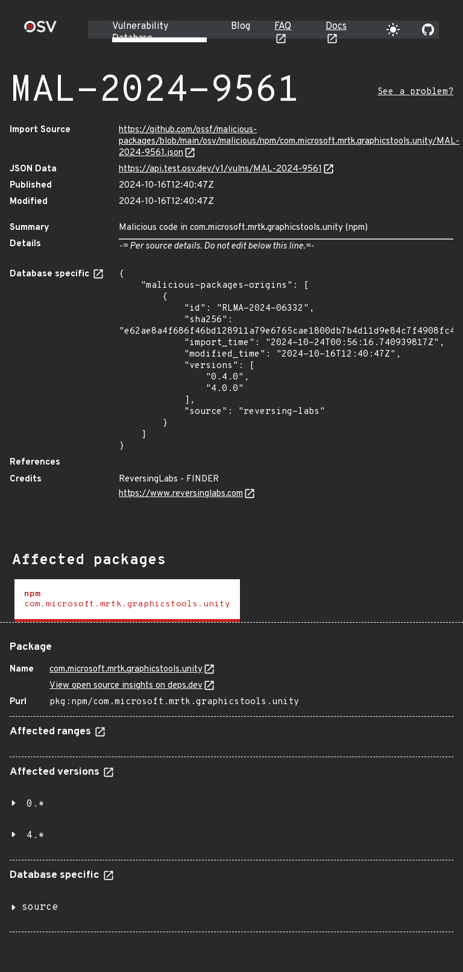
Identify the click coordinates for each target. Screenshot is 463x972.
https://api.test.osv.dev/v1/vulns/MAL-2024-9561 (220, 169)
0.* (36, 804)
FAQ (282, 27)
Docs (336, 27)
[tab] (127, 600)
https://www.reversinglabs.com (181, 494)
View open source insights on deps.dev (126, 685)
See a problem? (415, 92)
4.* (36, 836)
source (40, 907)
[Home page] (40, 30)
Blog (240, 27)
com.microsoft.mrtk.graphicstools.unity (126, 669)
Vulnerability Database (140, 33)
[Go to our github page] (428, 30)
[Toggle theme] (393, 29)
